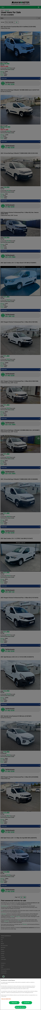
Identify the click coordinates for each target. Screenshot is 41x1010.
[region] (20, 994)
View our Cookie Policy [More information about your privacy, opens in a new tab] (6, 998)
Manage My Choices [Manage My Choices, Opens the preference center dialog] (20, 1007)
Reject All (14, 1002)
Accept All (26, 1002)
